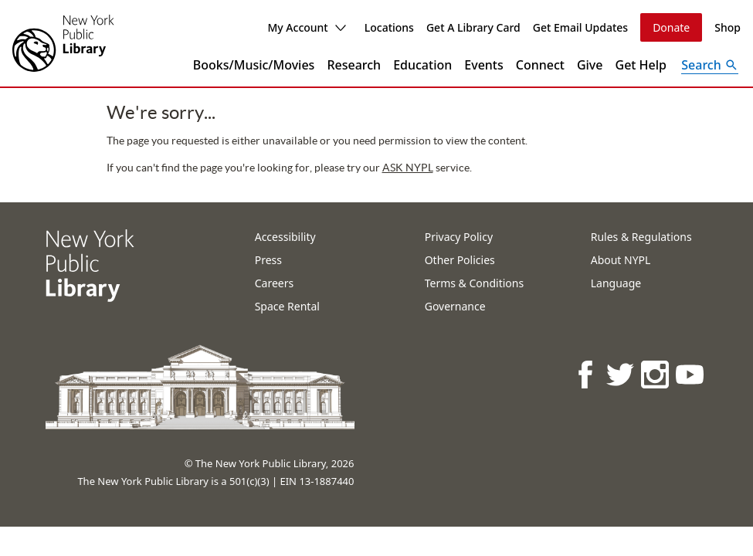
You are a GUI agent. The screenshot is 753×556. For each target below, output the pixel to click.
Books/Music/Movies (254, 64)
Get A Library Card (473, 27)
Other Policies (460, 260)
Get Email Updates (580, 27)
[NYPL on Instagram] (656, 374)
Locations (389, 27)
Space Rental (287, 306)
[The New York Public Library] (63, 43)
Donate (671, 27)
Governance (455, 306)
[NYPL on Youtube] (691, 374)
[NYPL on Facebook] (587, 374)
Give (590, 64)
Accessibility (285, 236)
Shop (727, 27)
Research (354, 64)
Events (483, 64)
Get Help (641, 64)
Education (422, 64)
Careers (274, 283)
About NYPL (621, 260)
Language (616, 283)
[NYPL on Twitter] (621, 374)
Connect (540, 64)
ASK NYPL (315, 167)
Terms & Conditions (474, 283)
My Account (306, 27)
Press (268, 260)
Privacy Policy (459, 236)
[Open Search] (710, 64)
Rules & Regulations (641, 236)
